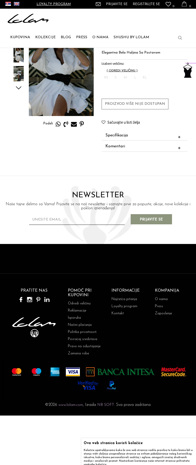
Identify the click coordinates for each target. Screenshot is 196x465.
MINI (59, 54)
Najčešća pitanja (124, 349)
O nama (161, 349)
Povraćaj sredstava (82, 389)
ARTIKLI (27, 54)
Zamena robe (78, 403)
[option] (18, 85)
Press (159, 356)
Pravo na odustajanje (84, 396)
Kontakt (118, 363)
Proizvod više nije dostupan (135, 153)
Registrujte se (146, 4)
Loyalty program (53, 4)
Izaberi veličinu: (112, 113)
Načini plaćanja (80, 374)
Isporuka (74, 367)
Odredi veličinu (79, 353)
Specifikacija (144, 185)
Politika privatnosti (82, 381)
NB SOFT (105, 454)
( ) (121, 119)
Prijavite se (154, 269)
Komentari (144, 196)
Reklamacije (77, 360)
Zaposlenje (163, 363)
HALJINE (45, 54)
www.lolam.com (70, 454)
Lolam (12, 54)
